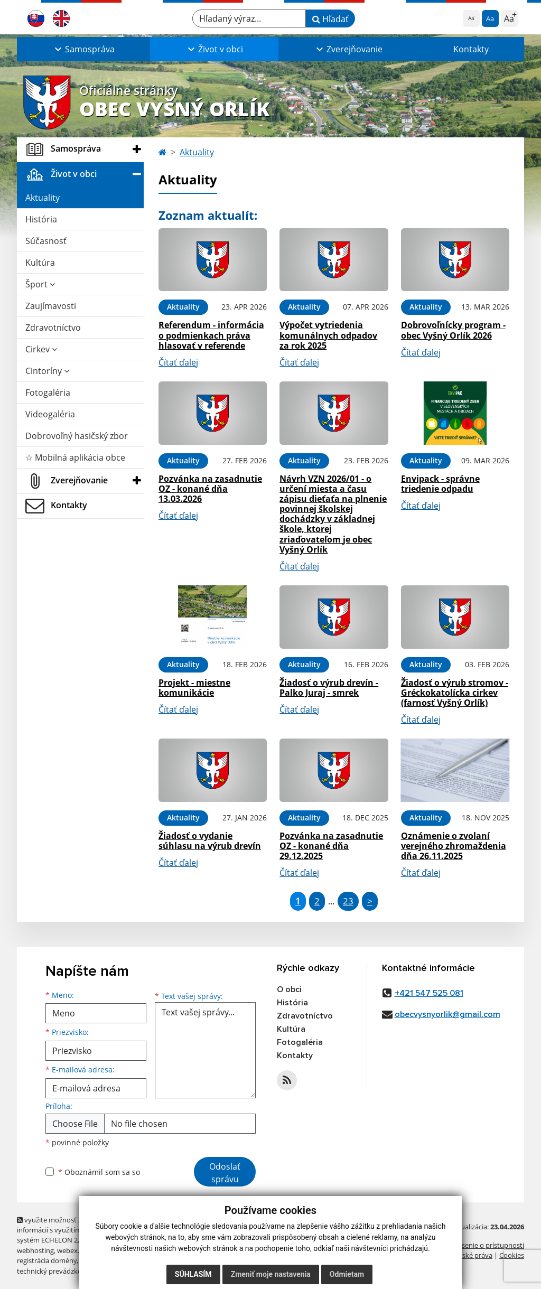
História (41, 219)
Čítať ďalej (178, 362)
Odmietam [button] (347, 1274)
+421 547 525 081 (429, 993)
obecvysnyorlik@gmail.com (447, 1014)
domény (132, 1250)
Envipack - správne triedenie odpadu (440, 483)
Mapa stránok (103, 1240)
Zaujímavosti (50, 306)
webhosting (35, 1250)
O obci (289, 989)
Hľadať (330, 19)
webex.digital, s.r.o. (86, 1250)
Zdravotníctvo (53, 327)
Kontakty (471, 49)
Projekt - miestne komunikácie (194, 687)
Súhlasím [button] (193, 1274)
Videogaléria (50, 414)
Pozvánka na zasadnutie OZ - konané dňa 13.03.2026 (210, 489)
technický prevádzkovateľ (57, 1271)
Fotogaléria (47, 392)
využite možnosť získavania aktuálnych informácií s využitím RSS (82, 1225)
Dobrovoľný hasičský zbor (76, 436)
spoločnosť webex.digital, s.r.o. (127, 1260)
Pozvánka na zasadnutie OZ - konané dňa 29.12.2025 (331, 846)
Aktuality (42, 197)
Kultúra (40, 262)
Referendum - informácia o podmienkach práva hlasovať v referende (211, 335)
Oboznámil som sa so (99, 1172)
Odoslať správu (224, 1173)
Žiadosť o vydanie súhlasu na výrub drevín (209, 841)
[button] (83, 49)
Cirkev (41, 349)
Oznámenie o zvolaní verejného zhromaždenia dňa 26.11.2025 (453, 846)
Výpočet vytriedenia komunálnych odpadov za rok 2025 (328, 335)
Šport (40, 284)
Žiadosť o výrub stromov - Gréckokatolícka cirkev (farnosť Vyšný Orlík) (454, 692)
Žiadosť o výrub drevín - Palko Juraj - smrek (328, 687)
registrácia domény (47, 1260)
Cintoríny (47, 371)
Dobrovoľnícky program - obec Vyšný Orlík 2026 (453, 330)
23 (348, 901)
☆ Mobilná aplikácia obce (75, 457)
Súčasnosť (46, 241)
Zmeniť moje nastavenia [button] (271, 1274)
